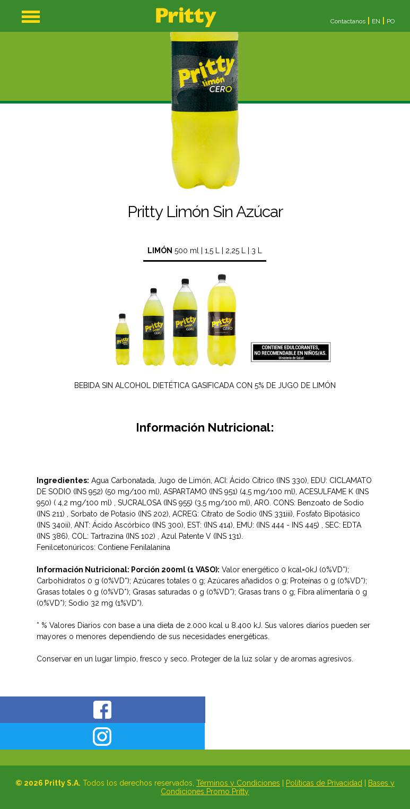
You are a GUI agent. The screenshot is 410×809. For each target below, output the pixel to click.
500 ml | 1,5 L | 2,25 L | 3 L (204, 250)
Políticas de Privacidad (324, 783)
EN (376, 21)
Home (186, 17)
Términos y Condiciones (238, 783)
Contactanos (347, 21)
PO (391, 21)
